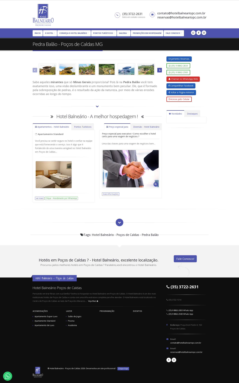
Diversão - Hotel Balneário (146, 126)
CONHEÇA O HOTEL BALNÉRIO (73, 33)
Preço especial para (117, 126)
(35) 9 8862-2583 (178, 72)
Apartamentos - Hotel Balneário (52, 126)
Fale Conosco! (185, 259)
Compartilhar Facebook (180, 85)
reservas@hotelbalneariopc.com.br (186, 352)
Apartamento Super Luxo (46, 316)
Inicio (38, 33)
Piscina (71, 321)
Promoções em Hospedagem (147, 33)
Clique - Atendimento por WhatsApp (61, 198)
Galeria (123, 33)
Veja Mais (93, 301)
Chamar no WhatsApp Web (183, 78)
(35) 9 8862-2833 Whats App (180, 310)
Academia (72, 325)
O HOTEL (49, 33)
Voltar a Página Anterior (181, 92)
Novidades (175, 113)
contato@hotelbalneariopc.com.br (185, 343)
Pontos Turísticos (82, 126)
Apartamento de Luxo (44, 325)
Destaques (192, 113)
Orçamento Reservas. (179, 58)
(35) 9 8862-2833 (178, 65)
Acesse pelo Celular (179, 99)
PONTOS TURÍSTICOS (103, 33)
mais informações (110, 194)
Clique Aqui (123, 368)
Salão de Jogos (74, 316)
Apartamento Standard (45, 321)
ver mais (39, 198)
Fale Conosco (173, 33)
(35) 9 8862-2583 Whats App (180, 314)
